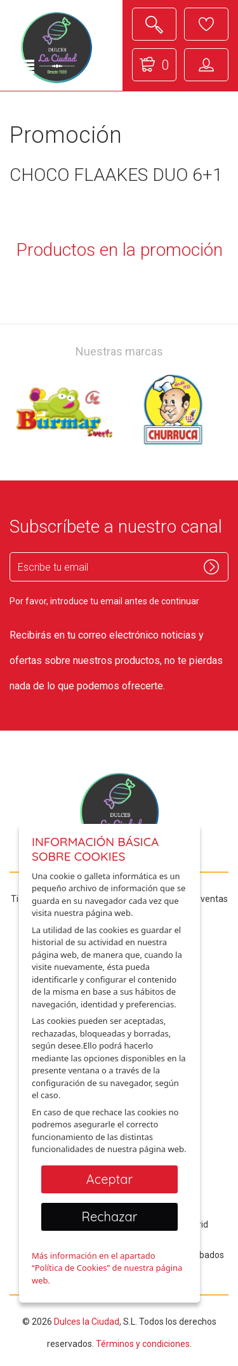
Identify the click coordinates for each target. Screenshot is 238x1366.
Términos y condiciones (143, 1344)
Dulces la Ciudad (86, 1321)
